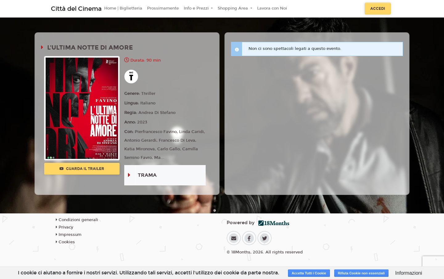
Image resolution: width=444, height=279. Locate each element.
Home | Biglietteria (123, 8)
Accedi (377, 8)
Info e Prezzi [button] (197, 8)
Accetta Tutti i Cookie (309, 273)
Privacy (64, 227)
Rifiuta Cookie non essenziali (361, 273)
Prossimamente (163, 8)
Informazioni (408, 273)
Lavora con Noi (272, 8)
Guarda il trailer (82, 169)
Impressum (68, 234)
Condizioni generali (77, 219)
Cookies (65, 242)
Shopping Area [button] (233, 8)
